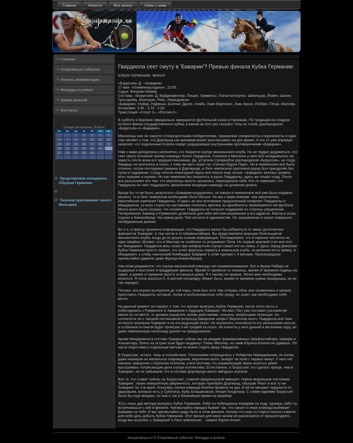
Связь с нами (155, 5)
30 (83, 152)
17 (92, 144)
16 (83, 144)
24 (92, 148)
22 (75, 148)
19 (108, 144)
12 (108, 139)
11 (100, 139)
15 (75, 144)
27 (59, 152)
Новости (95, 5)
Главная (69, 5)
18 (100, 144)
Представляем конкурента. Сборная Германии (83, 180)
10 (92, 139)
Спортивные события (80, 69)
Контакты (69, 110)
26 (108, 148)
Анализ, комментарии (80, 80)
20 (59, 148)
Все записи (123, 5)
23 (83, 148)
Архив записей (74, 100)
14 (67, 144)
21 (67, 148)
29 (75, 152)
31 (92, 152)
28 (67, 152)
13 (59, 144)
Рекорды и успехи (77, 90)
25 (100, 148)
